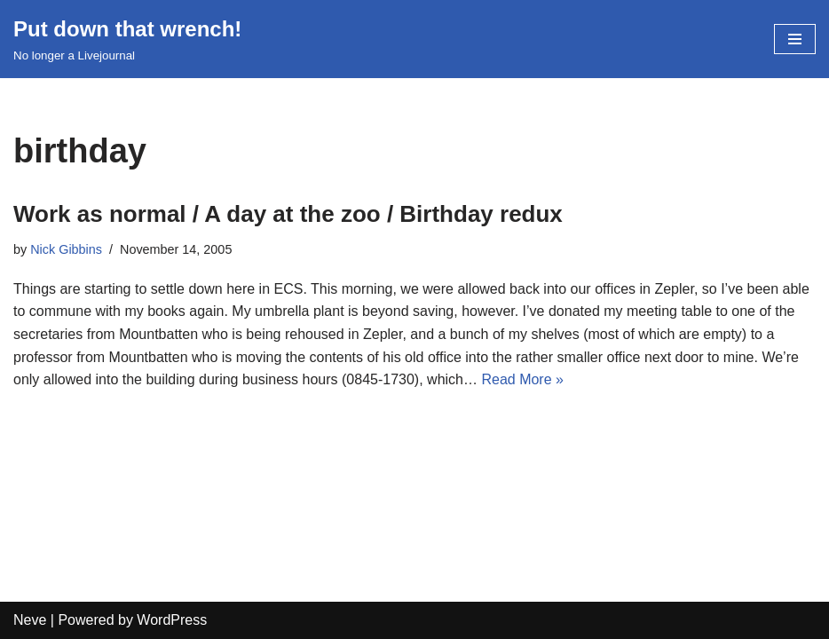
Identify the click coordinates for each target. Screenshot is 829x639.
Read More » (522, 379)
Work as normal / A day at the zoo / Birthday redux (288, 214)
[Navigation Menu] (795, 39)
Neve (29, 619)
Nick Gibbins (66, 249)
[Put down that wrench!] (127, 39)
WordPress (172, 619)
